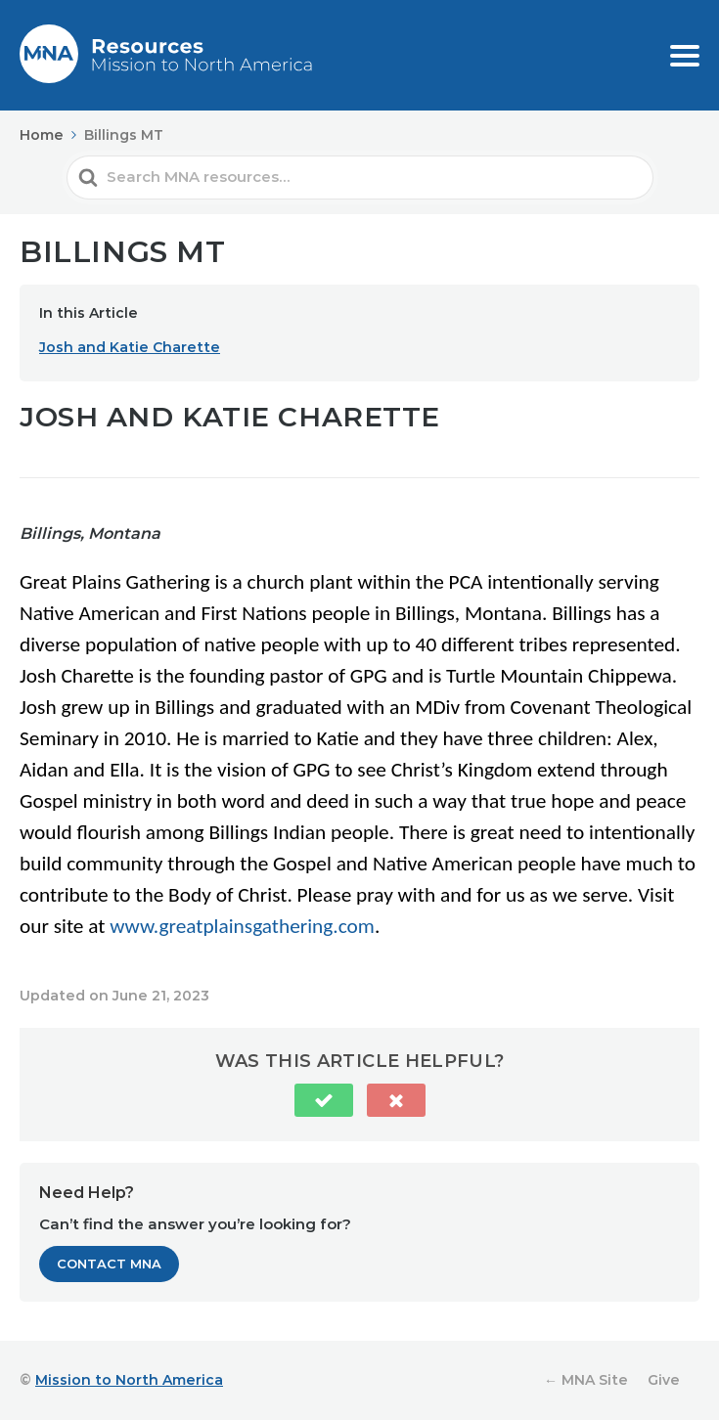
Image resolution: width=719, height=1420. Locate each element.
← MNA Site (586, 1380)
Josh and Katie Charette (129, 347)
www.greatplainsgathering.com (242, 926)
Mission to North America (129, 1380)
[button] (323, 1100)
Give (664, 1380)
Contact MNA (109, 1263)
